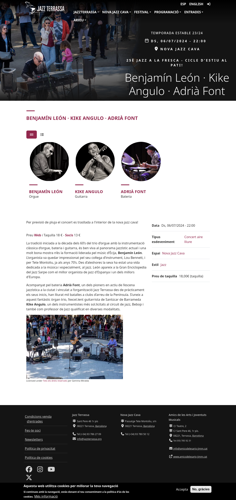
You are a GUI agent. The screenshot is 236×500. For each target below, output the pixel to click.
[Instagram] (40, 470)
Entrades (192, 12)
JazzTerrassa (85, 12)
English (196, 4)
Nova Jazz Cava (115, 12)
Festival (141, 12)
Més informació (46, 497)
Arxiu (79, 20)
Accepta (182, 490)
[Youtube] (51, 470)
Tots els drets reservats (55, 380)
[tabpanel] (118, 172)
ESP (183, 4)
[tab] (31, 135)
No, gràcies (200, 490)
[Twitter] (29, 478)
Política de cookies (39, 457)
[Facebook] (29, 470)
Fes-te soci (33, 430)
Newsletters (34, 439)
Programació (166, 12)
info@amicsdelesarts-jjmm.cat (190, 448)
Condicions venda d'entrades (38, 419)
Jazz (163, 264)
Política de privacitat (40, 448)
